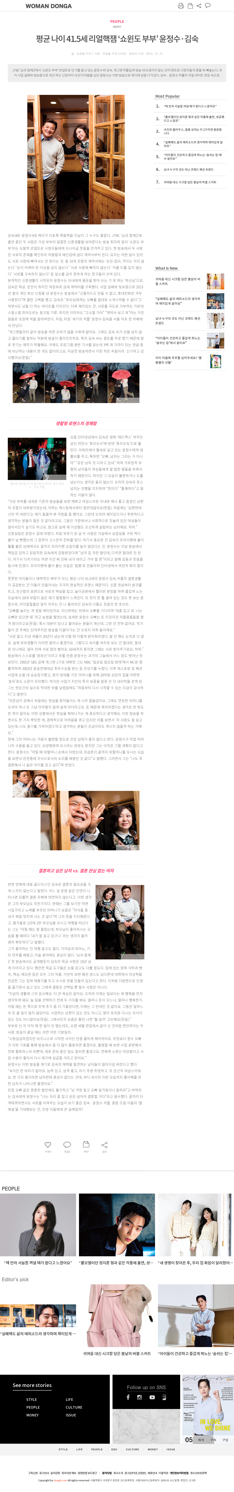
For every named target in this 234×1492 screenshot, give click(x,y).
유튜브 (152, 1397)
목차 (201, 1440)
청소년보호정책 (198, 1473)
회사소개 (118, 1473)
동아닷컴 (107, 1473)
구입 (225, 1440)
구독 (213, 1440)
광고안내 (44, 1473)
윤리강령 (55, 1473)
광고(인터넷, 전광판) (135, 1473)
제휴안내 (152, 1473)
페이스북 (128, 1397)
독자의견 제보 (69, 1473)
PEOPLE (117, 21)
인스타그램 (139, 1397)
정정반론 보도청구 (87, 1473)
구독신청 (33, 1473)
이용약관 (163, 1473)
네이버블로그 (164, 1397)
